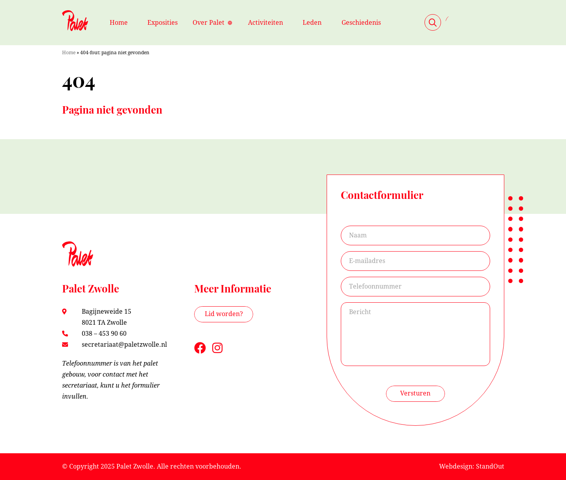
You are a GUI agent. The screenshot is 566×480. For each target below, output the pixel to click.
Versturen (415, 393)
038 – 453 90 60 (104, 333)
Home (68, 52)
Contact (474, 22)
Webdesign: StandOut (471, 466)
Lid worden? (224, 314)
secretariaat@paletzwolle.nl (124, 344)
